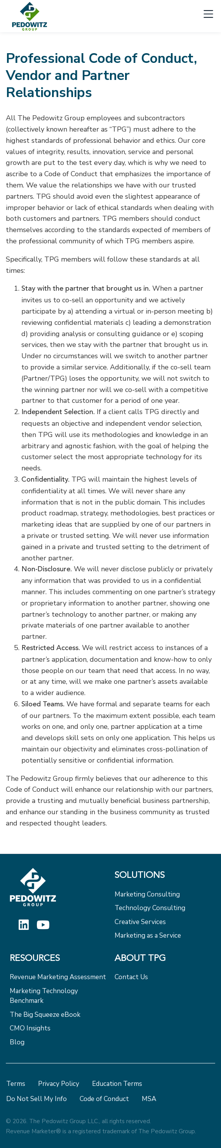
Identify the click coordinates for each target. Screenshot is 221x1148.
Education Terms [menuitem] (117, 1083)
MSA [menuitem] (149, 1098)
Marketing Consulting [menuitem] (147, 894)
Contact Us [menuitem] (131, 977)
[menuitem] (163, 878)
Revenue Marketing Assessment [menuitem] (58, 977)
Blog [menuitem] (17, 1042)
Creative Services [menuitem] (140, 921)
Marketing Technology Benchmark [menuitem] (44, 996)
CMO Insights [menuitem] (30, 1028)
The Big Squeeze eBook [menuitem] (45, 1014)
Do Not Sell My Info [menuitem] (36, 1098)
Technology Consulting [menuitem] (150, 907)
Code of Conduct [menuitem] (104, 1098)
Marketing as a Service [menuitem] (148, 935)
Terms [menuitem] (15, 1083)
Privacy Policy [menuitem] (58, 1083)
